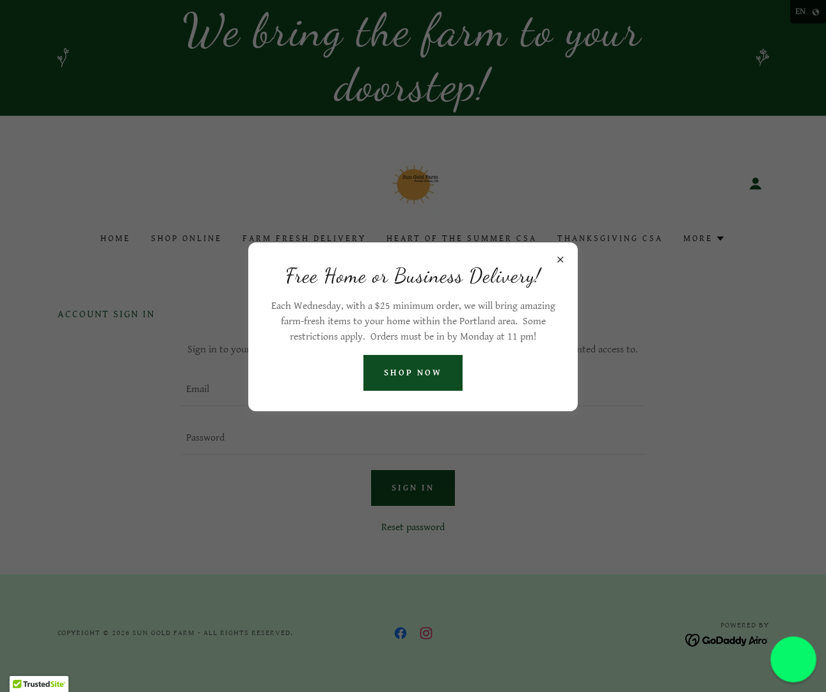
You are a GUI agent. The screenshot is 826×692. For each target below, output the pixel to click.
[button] (793, 659)
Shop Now (413, 373)
